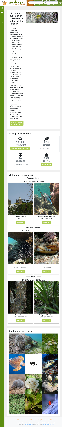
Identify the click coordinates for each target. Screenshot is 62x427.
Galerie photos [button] (46, 164)
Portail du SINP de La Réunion (31, 420)
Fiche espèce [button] (20, 222)
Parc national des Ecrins (48, 424)
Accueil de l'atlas (17, 420)
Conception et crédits (47, 420)
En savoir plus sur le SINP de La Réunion (16, 123)
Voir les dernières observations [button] (20, 148)
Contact (56, 420)
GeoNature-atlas (28, 424)
